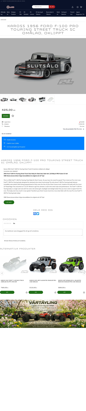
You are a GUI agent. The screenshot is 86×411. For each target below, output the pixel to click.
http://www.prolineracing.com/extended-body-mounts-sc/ (21, 199)
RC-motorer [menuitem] (32, 13)
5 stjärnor (10, 223)
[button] (77, 7)
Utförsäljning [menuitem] (3, 13)
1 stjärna (4, 223)
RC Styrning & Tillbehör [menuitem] (39, 13)
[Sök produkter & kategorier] (39, 7)
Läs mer (9, 202)
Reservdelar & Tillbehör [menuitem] (49, 13)
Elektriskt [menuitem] (58, 13)
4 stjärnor (9, 223)
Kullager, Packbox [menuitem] (13, 13)
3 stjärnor (7, 223)
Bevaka (5, 116)
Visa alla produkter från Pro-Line (72, 129)
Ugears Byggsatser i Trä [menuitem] (80, 13)
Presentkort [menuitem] (72, 13)
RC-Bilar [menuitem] (21, 13)
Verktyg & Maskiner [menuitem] (64, 13)
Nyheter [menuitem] (8, 13)
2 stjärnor (6, 223)
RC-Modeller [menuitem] (26, 13)
